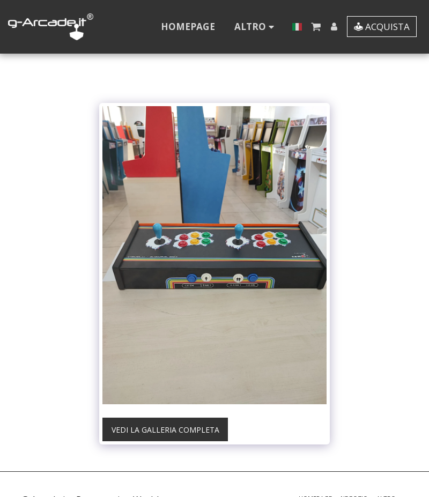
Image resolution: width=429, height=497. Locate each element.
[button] (315, 26)
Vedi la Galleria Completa (165, 430)
